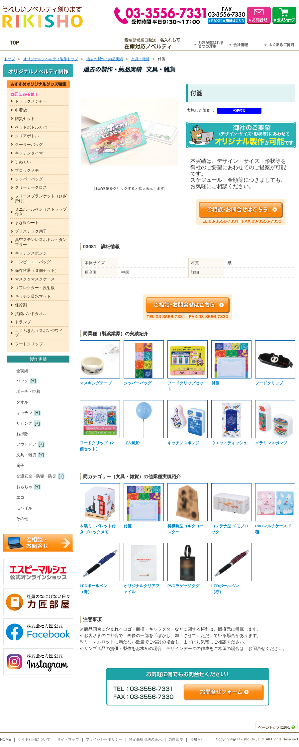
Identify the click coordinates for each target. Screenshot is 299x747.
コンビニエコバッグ (33, 262)
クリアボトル (27, 136)
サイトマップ (68, 739)
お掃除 (22, 434)
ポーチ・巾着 (28, 391)
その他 (22, 518)
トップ (9, 59)
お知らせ (197, 739)
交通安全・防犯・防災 (36, 476)
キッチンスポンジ (31, 253)
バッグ (22, 380)
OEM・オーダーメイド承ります (76, 43)
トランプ (23, 322)
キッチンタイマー (31, 153)
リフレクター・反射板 (35, 287)
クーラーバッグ (29, 144)
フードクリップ (29, 344)
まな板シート (27, 222)
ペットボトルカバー (33, 127)
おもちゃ (24, 486)
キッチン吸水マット (33, 296)
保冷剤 (21, 305)
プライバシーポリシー (104, 739)
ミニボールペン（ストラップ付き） (41, 211)
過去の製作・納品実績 (104, 59)
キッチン (24, 412)
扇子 (20, 465)
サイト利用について (34, 739)
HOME (5, 739)
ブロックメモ (27, 170)
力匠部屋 (175, 739)
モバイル (24, 508)
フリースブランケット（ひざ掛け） (41, 198)
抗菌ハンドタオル (31, 313)
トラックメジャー (31, 101)
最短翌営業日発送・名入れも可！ (158, 43)
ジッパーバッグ (29, 179)
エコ (20, 497)
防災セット (25, 118)
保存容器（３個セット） (37, 270)
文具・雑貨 (140, 59)
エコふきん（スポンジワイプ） (39, 333)
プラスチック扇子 (31, 231)
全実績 (22, 371)
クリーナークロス (31, 187)
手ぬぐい (23, 162)
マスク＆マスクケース (35, 279)
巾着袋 (21, 110)
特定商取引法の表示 (145, 739)
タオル (22, 402)
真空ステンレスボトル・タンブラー (41, 242)
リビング (24, 423)
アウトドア (26, 444)
